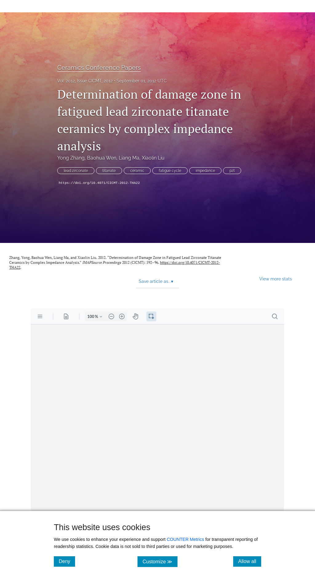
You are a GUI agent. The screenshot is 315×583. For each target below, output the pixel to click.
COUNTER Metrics (185, 539)
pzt (232, 171)
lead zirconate (76, 171)
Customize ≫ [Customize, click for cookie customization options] (159, 561)
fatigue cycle (170, 171)
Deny (67, 561)
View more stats (275, 278)
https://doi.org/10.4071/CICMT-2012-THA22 (99, 183)
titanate (109, 171)
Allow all (249, 561)
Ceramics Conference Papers (99, 67)
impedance (205, 171)
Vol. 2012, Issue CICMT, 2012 (85, 80)
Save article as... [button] (156, 281)
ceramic (137, 171)
